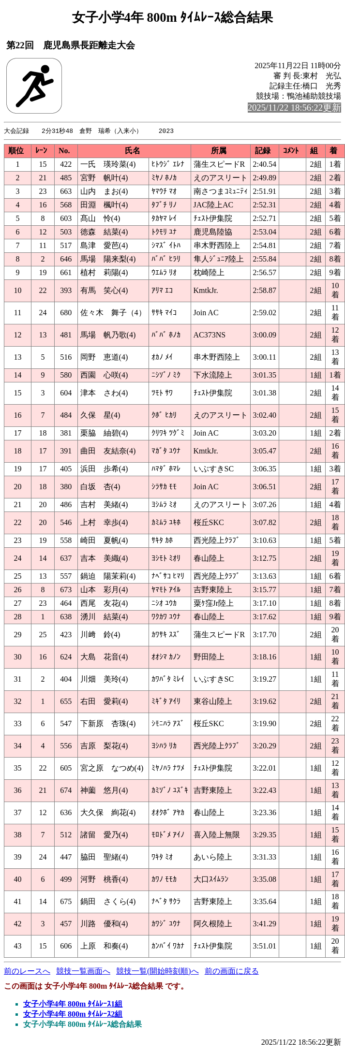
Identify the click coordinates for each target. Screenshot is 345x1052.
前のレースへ (27, 971)
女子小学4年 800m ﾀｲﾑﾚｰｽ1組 (72, 1004)
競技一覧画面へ (83, 971)
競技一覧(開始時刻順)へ (157, 971)
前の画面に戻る (232, 971)
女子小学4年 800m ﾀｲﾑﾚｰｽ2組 (72, 1014)
